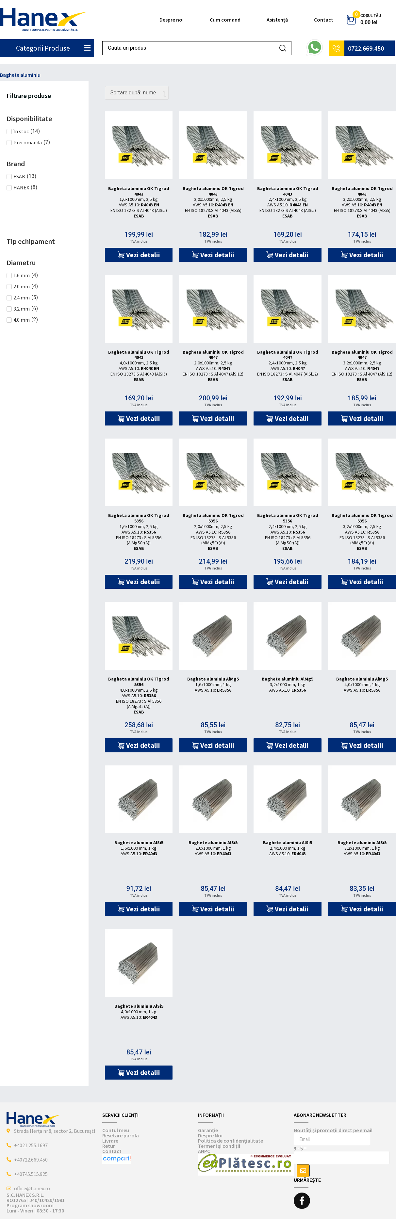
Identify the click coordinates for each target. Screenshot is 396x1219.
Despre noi (171, 19)
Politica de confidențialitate (230, 1140)
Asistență (277, 19)
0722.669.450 (366, 48)
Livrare (110, 1140)
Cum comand (225, 19)
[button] (139, 255)
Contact (323, 19)
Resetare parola (120, 1135)
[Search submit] (282, 48)
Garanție (208, 1130)
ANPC (204, 1151)
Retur (108, 1146)
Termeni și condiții (219, 1146)
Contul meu (115, 1130)
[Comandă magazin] (137, 93)
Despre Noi (210, 1135)
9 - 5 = (300, 1148)
